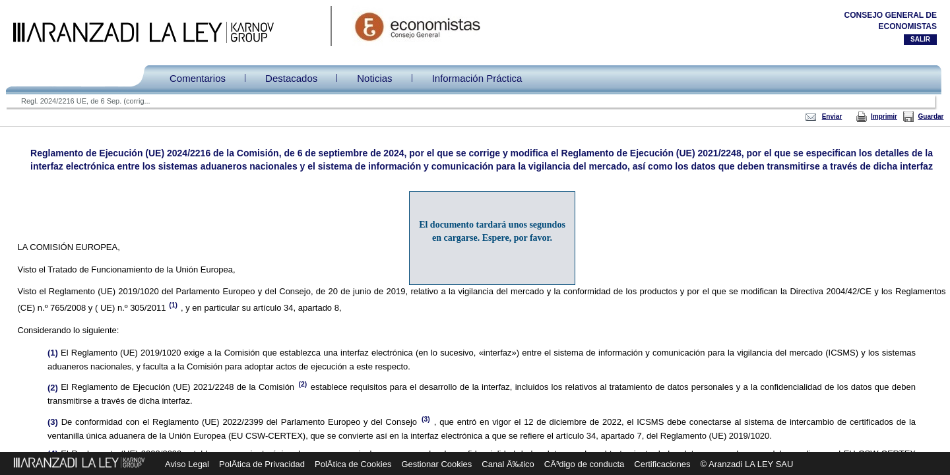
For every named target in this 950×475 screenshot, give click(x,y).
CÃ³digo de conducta (584, 464)
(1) (173, 305)
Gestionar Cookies (436, 464)
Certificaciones (662, 464)
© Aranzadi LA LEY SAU (747, 464)
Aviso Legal (187, 464)
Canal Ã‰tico (508, 464)
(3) (427, 419)
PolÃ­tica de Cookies (353, 464)
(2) (303, 384)
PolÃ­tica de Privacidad (262, 464)
